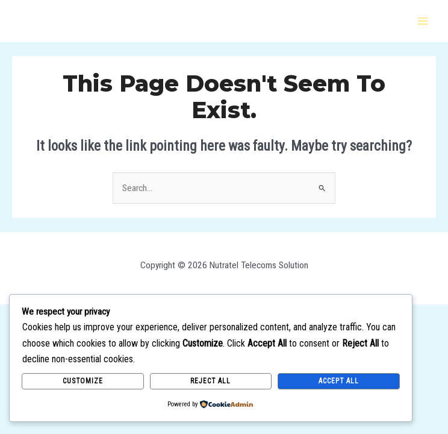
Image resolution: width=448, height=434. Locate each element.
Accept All (339, 381)
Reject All (210, 381)
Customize (83, 381)
